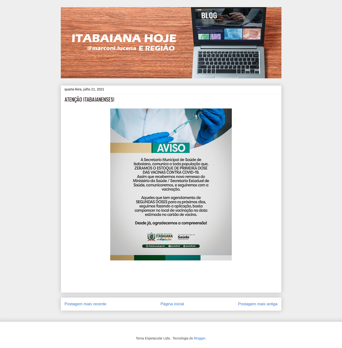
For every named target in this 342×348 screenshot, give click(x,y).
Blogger (199, 338)
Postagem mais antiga (257, 304)
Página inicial (172, 304)
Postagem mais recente (85, 304)
